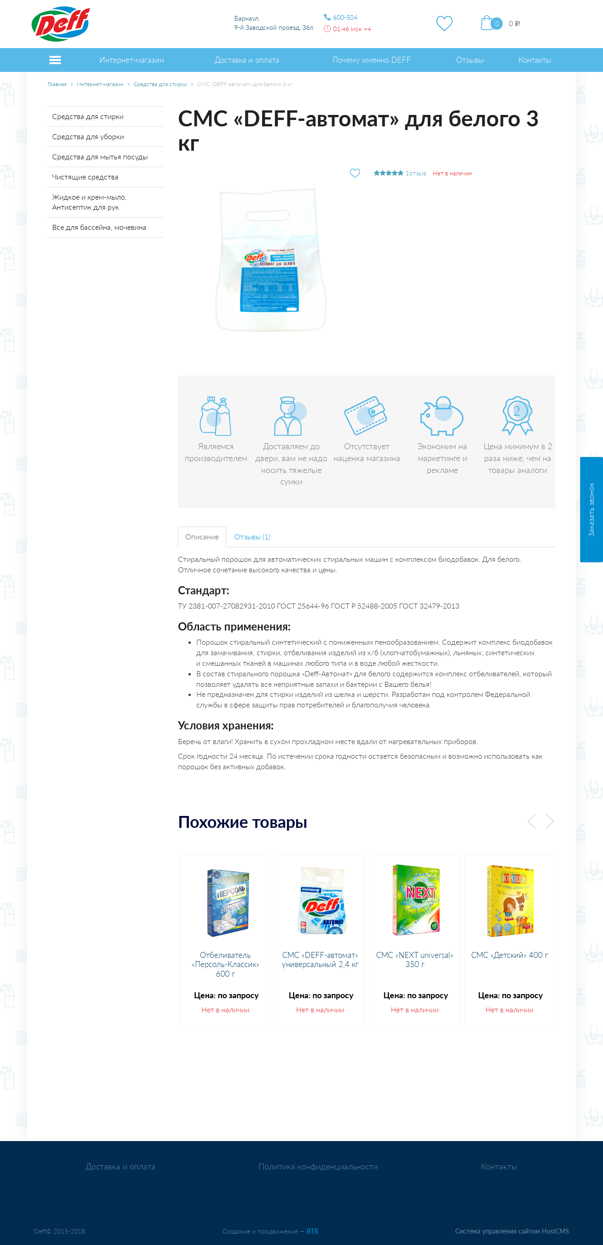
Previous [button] (532, 821)
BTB (312, 1231)
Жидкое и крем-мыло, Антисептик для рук (89, 202)
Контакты (499, 1167)
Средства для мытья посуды (100, 156)
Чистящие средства (85, 176)
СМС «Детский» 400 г (509, 955)
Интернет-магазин (100, 84)
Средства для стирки (160, 84)
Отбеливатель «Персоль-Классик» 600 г (225, 965)
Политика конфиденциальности (318, 1167)
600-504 (345, 17)
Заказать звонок (591, 510)
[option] (225, 942)
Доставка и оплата (121, 1167)
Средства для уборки (88, 136)
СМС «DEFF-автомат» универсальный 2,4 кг (320, 960)
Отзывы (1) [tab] (252, 536)
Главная (57, 84)
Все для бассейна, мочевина (99, 227)
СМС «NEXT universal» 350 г (414, 960)
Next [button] (550, 821)
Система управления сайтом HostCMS (512, 1231)
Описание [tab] (202, 536)
